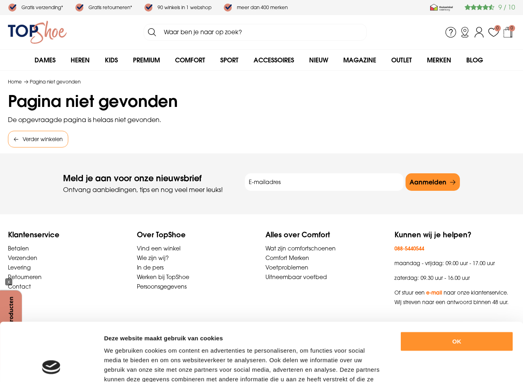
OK (456, 286)
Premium (146, 60)
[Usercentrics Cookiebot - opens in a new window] (51, 366)
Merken (439, 60)
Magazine (359, 60)
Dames (45, 60)
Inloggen (479, 32)
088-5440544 (409, 248)
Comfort (190, 60)
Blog (474, 60)
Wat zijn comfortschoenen (300, 248)
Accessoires (274, 60)
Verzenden (22, 258)
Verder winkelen (43, 139)
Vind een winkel (159, 248)
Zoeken (152, 32)
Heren (80, 60)
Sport (229, 60)
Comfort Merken (287, 258)
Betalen (18, 248)
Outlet (401, 60)
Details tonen (436, 366)
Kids (111, 60)
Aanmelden (428, 182)
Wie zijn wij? (153, 258)
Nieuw (318, 60)
